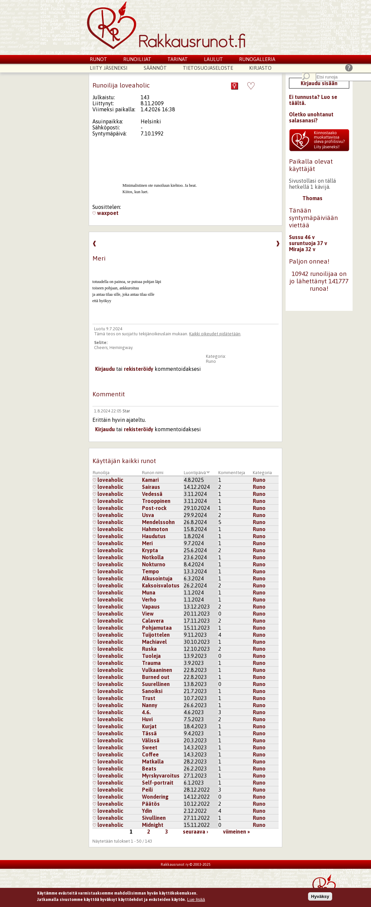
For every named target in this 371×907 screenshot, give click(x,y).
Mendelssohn (158, 522)
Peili (147, 790)
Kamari (150, 480)
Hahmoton (155, 529)
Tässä (149, 733)
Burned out (155, 677)
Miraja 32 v (302, 249)
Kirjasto (260, 68)
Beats (149, 769)
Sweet (149, 747)
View (148, 614)
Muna (148, 592)
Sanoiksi (152, 691)
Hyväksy (320, 897)
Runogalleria (257, 59)
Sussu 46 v (302, 237)
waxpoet (105, 213)
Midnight (152, 825)
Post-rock (154, 508)
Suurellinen (156, 684)
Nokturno (153, 564)
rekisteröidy (138, 369)
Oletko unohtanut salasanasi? (311, 117)
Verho (149, 600)
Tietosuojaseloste (208, 68)
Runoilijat (137, 59)
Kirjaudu (105, 369)
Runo (211, 361)
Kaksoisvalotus (160, 585)
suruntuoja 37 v (308, 243)
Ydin (147, 811)
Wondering (155, 797)
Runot (98, 59)
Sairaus (151, 487)
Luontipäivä (197, 472)
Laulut (213, 59)
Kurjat (149, 726)
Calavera (153, 621)
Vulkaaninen (157, 670)
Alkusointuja (157, 578)
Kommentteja (231, 472)
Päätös (151, 804)
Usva (148, 515)
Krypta (150, 550)
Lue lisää (196, 900)
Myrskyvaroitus (160, 776)
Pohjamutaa (157, 628)
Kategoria (262, 472)
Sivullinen (154, 818)
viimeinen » (236, 832)
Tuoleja (151, 656)
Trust (148, 698)
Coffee (150, 754)
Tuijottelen (156, 635)
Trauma (151, 663)
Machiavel (154, 642)
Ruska (149, 649)
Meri (147, 543)
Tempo (150, 571)
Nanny (149, 705)
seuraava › (195, 832)
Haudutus (154, 536)
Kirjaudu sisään (319, 83)
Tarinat (177, 59)
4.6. (146, 712)
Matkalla (153, 761)
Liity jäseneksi (109, 68)
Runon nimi (152, 472)
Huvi (147, 719)
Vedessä (152, 494)
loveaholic (108, 480)
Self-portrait (157, 783)
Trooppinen (156, 501)
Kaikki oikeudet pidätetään (214, 333)
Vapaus (151, 607)
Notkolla (153, 557)
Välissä (150, 740)
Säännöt (155, 68)
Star (126, 410)
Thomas (312, 198)
